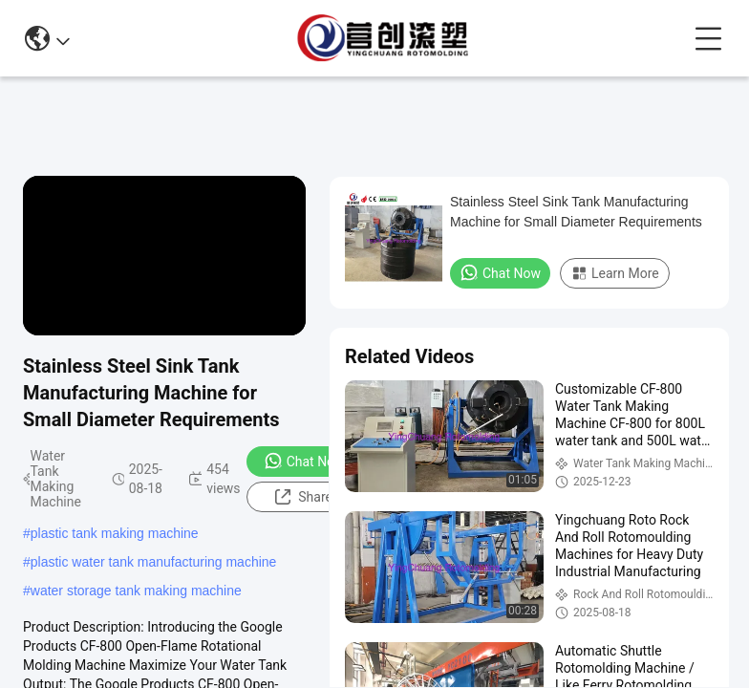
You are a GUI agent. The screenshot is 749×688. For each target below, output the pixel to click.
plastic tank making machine (115, 533)
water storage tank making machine (136, 590)
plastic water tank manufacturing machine (154, 562)
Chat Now (304, 460)
